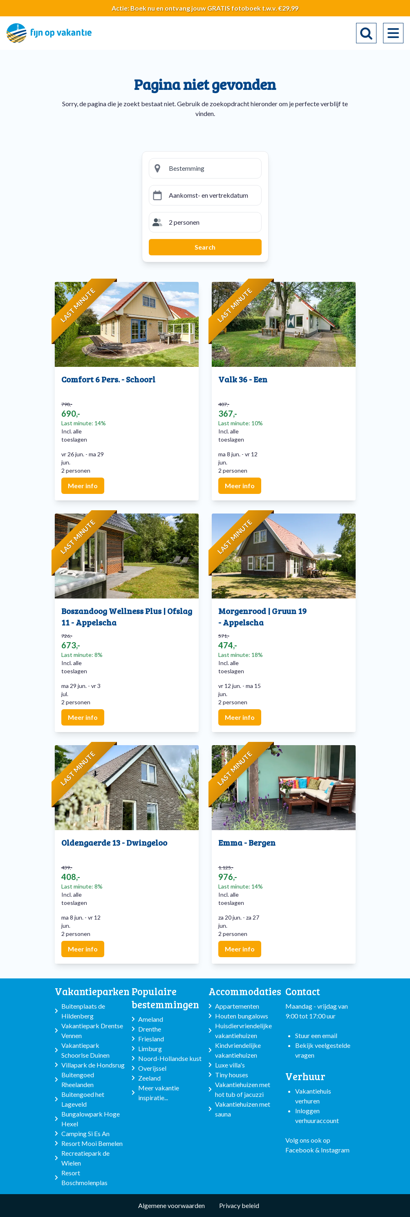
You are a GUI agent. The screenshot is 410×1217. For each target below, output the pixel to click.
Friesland (151, 1039)
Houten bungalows (241, 1016)
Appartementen (237, 1006)
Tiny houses (231, 1075)
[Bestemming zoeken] (212, 168)
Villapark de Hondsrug (93, 1065)
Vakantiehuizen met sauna (242, 1109)
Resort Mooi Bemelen (92, 1143)
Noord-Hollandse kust (170, 1058)
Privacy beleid (239, 1205)
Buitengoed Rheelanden (77, 1079)
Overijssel (152, 1068)
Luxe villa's (230, 1065)
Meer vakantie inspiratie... (158, 1092)
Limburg (150, 1048)
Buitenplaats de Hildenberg (83, 1011)
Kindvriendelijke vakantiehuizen (238, 1050)
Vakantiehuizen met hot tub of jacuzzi (242, 1089)
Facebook (299, 1150)
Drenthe (149, 1029)
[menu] (393, 33)
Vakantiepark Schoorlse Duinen (85, 1050)
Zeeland (149, 1078)
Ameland (150, 1019)
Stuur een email (316, 1035)
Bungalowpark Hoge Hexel (90, 1119)
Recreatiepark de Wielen (85, 1158)
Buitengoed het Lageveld (82, 1099)
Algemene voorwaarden (171, 1205)
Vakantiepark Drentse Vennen (92, 1030)
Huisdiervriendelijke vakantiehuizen (243, 1030)
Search (205, 247)
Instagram (335, 1150)
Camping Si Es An (85, 1133)
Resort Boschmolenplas (84, 1177)
